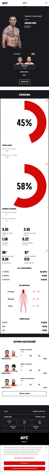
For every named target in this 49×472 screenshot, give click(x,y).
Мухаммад (30, 379)
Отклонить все (24, 463)
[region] (24, 458)
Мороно (29, 350)
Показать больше (24, 394)
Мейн (22, 350)
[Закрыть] (46, 448)
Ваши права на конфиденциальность (24, 458)
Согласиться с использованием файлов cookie (24, 468)
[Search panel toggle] (46, 3)
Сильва (29, 364)
